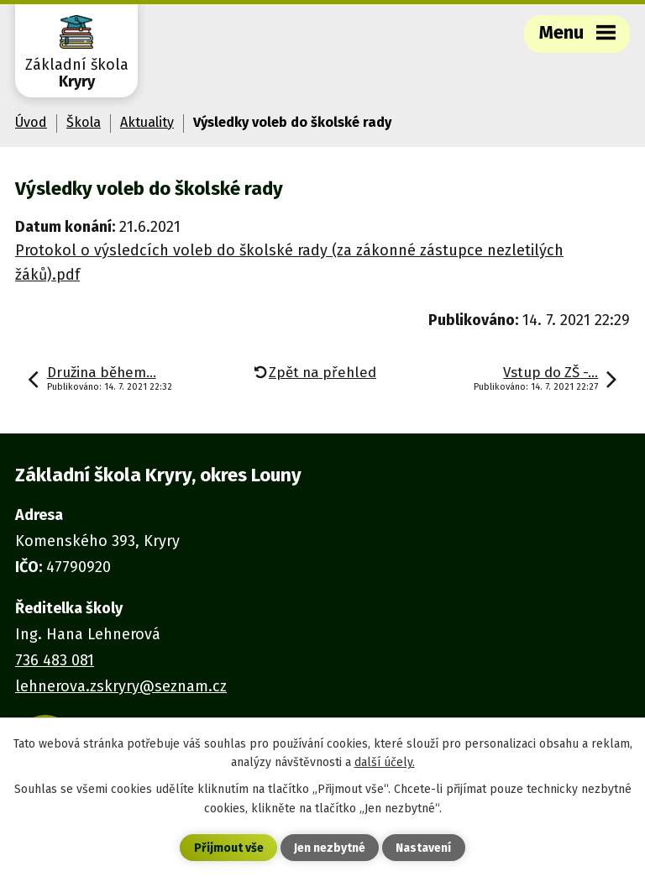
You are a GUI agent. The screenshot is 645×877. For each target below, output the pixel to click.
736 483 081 (54, 660)
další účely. (384, 762)
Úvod (31, 122)
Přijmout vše (229, 848)
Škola (83, 122)
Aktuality (147, 122)
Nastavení (423, 848)
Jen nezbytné (329, 848)
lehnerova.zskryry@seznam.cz (121, 686)
